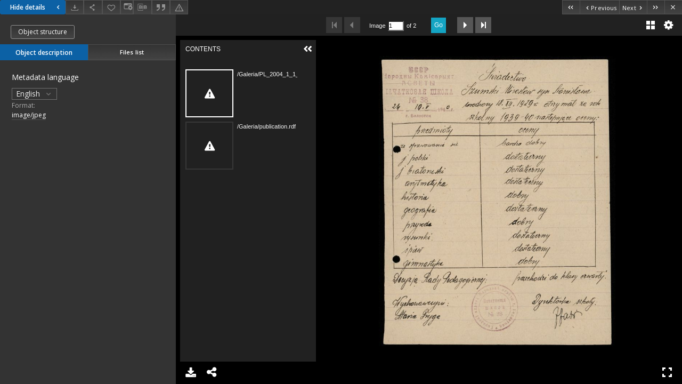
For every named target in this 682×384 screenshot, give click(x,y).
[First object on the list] (571, 7)
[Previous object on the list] (599, 7)
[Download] (75, 7)
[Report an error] (179, 7)
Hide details (36, 7)
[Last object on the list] (655, 7)
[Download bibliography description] (142, 7)
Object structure (42, 31)
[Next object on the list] (633, 7)
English (34, 94)
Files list (132, 52)
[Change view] (126, 7)
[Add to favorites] (111, 7)
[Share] (93, 7)
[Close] (673, 7)
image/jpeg (29, 114)
